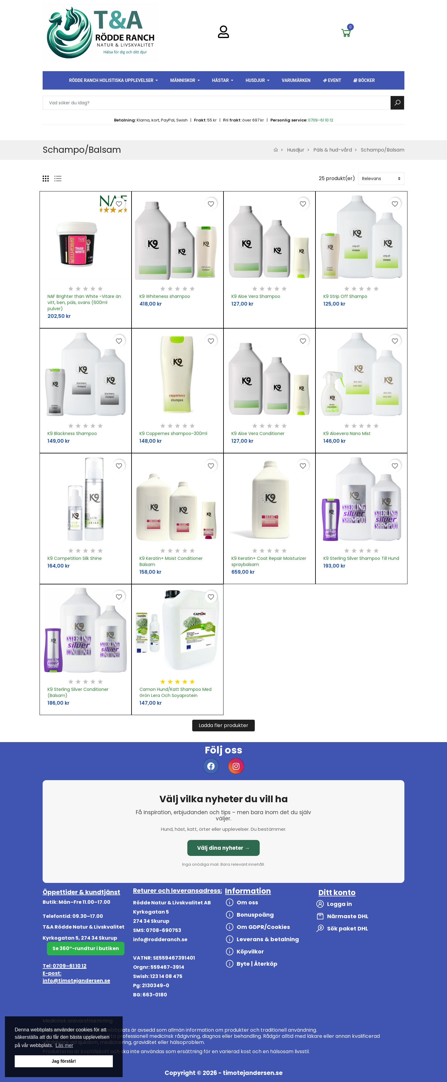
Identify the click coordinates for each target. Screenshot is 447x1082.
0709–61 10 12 (320, 120)
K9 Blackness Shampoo (72, 433)
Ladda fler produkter (223, 725)
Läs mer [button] (64, 1045)
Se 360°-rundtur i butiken (85, 948)
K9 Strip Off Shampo (345, 296)
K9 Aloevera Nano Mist (347, 433)
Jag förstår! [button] (64, 1061)
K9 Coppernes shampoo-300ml (173, 433)
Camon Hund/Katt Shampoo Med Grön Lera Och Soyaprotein (175, 692)
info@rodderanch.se (160, 939)
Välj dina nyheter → (223, 848)
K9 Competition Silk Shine (75, 558)
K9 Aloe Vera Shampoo (255, 296)
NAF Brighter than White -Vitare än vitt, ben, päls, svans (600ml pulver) (84, 302)
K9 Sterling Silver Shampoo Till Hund (361, 558)
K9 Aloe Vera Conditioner (258, 433)
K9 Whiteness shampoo (164, 296)
